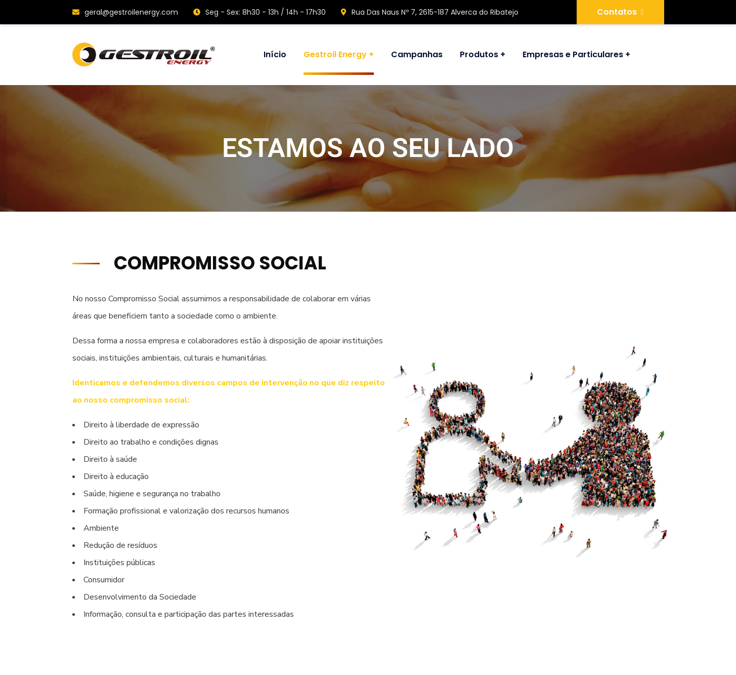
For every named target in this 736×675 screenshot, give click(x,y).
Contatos (620, 12)
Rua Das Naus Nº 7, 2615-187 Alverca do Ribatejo (429, 12)
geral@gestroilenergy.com (125, 12)
